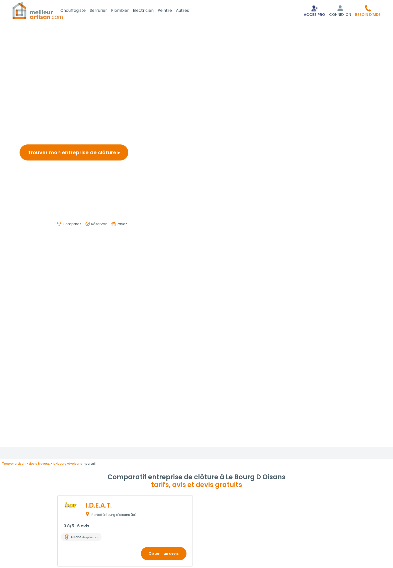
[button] (367, 11)
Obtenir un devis (164, 554)
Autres (188, 11)
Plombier (126, 11)
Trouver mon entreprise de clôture (74, 153)
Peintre (171, 11)
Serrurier (104, 11)
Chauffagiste (79, 11)
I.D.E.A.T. (98, 506)
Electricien (149, 11)
